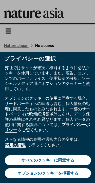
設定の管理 (15, 145)
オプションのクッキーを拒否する (47, 173)
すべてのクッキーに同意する (48, 160)
